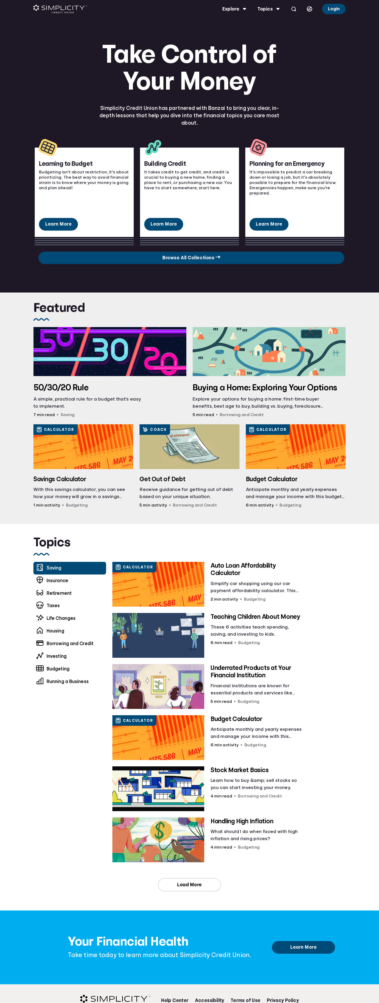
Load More (189, 884)
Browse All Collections (302, 257)
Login (332, 9)
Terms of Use (246, 1000)
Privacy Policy (283, 1000)
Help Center (174, 1000)
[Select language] (308, 9)
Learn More (58, 224)
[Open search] (292, 9)
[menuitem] (71, 580)
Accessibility (209, 1000)
